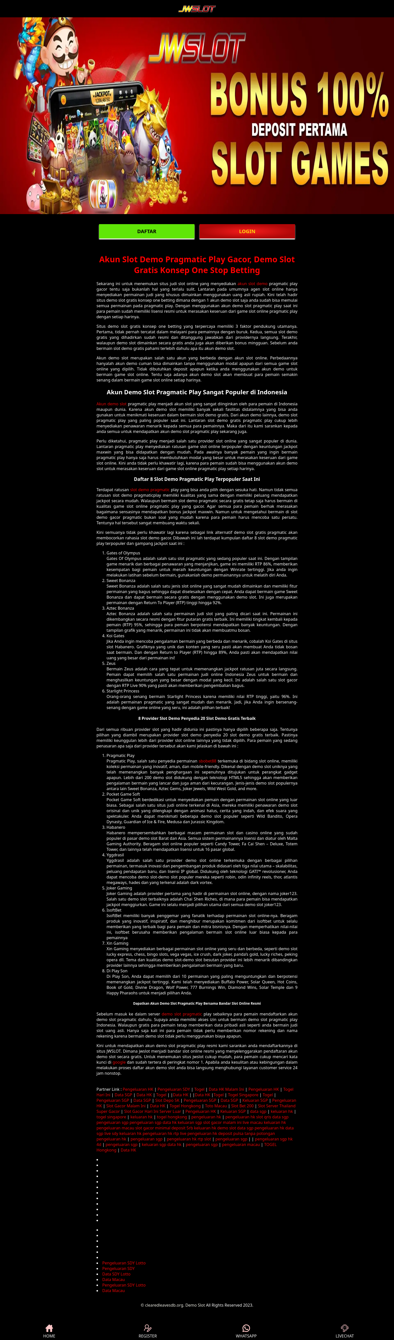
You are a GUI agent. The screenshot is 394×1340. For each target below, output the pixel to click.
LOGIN (247, 231)
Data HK (144, 1095)
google (119, 1062)
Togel (199, 1089)
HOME (49, 1331)
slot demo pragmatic (150, 489)
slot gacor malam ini (222, 1122)
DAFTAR (146, 231)
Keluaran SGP (255, 1100)
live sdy (111, 1133)
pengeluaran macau (115, 1128)
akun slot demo (252, 283)
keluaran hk (282, 1111)
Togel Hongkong (185, 1106)
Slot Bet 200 (242, 1106)
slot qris (263, 1117)
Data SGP (123, 1095)
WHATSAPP (246, 1331)
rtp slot (204, 1139)
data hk (170, 1122)
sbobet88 (207, 761)
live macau (252, 1122)
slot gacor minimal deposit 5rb (164, 1128)
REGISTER (148, 1331)
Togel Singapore (243, 1095)
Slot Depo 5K (167, 1100)
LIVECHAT (345, 1331)
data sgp (258, 1111)
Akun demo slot (111, 404)
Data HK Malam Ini (226, 1089)
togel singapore (111, 1117)
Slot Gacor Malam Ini (125, 1106)
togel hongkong (172, 1117)
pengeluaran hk (206, 1117)
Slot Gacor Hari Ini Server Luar (152, 1111)
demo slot (226, 1128)
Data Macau (113, 1279)
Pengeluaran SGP (112, 1100)
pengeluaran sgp (112, 1122)
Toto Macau (216, 1106)
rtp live (179, 1133)
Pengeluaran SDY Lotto (124, 1263)
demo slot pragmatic (182, 1014)
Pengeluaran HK (138, 1089)
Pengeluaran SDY (174, 1089)
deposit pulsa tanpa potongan (246, 1133)
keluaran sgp (190, 1122)
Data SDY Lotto (116, 1274)
